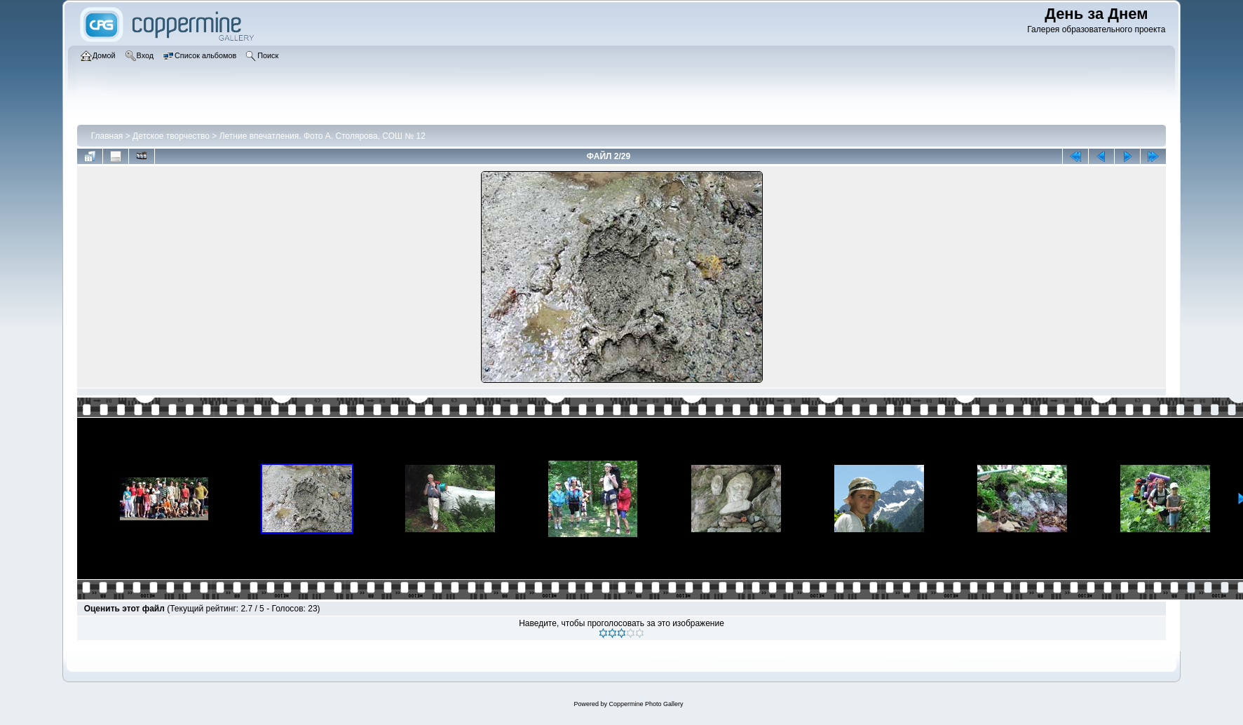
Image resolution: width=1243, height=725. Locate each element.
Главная (107, 136)
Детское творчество (171, 136)
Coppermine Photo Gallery (646, 703)
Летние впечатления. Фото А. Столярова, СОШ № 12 (322, 136)
